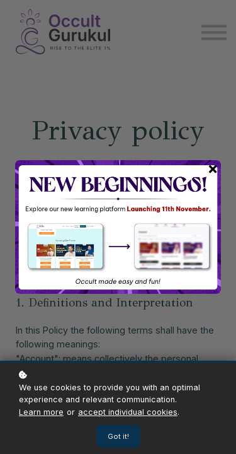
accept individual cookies (127, 412)
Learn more (41, 412)
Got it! (118, 436)
